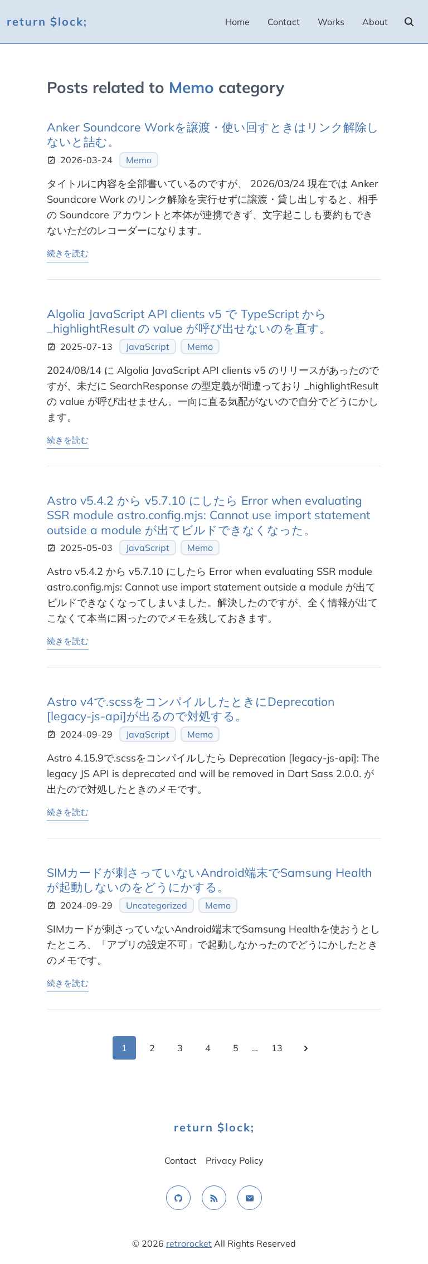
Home (237, 21)
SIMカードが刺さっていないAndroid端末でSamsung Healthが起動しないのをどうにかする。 (209, 879)
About (375, 21)
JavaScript (147, 346)
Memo (139, 159)
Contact (284, 21)
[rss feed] (214, 1197)
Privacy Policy (235, 1160)
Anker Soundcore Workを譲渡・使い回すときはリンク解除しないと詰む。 (213, 134)
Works (331, 21)
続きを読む (68, 252)
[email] (249, 1197)
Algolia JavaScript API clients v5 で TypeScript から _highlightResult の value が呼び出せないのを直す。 (189, 320)
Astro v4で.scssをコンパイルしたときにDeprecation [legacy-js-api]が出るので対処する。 (190, 708)
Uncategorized (156, 905)
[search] (409, 22)
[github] (178, 1197)
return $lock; (47, 21)
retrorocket (189, 1243)
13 (277, 1047)
